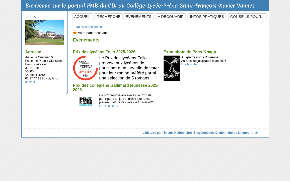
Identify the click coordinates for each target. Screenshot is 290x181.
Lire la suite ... (190, 64)
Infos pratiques (207, 16)
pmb (255, 132)
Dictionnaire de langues (232, 132)
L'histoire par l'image (158, 132)
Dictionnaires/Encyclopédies (194, 132)
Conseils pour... (247, 16)
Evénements (139, 16)
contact (30, 82)
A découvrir (171, 16)
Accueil (82, 16)
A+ (36, 17)
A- (28, 16)
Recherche (109, 16)
